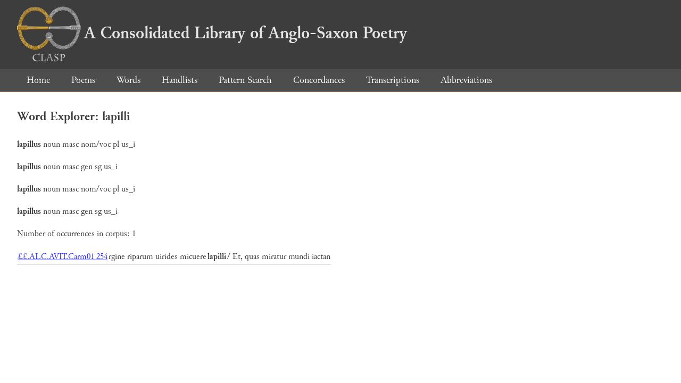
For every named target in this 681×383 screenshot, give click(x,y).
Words (128, 80)
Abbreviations (466, 80)
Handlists (179, 80)
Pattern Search (245, 80)
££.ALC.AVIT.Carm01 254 (62, 257)
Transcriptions (392, 80)
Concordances (319, 80)
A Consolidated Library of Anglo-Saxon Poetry (212, 33)
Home (38, 80)
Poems (83, 80)
